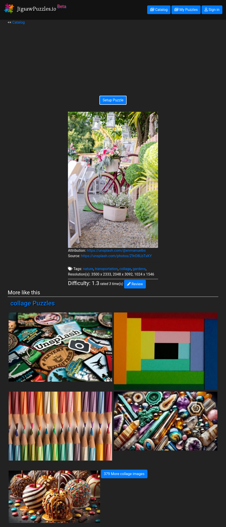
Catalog (159, 9)
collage (125, 269)
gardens (139, 269)
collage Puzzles (32, 303)
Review (135, 284)
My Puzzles (186, 9)
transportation (106, 269)
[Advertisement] (113, 57)
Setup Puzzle (113, 100)
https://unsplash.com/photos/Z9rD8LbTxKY (116, 256)
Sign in (211, 9)
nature (88, 269)
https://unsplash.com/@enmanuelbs (116, 250)
